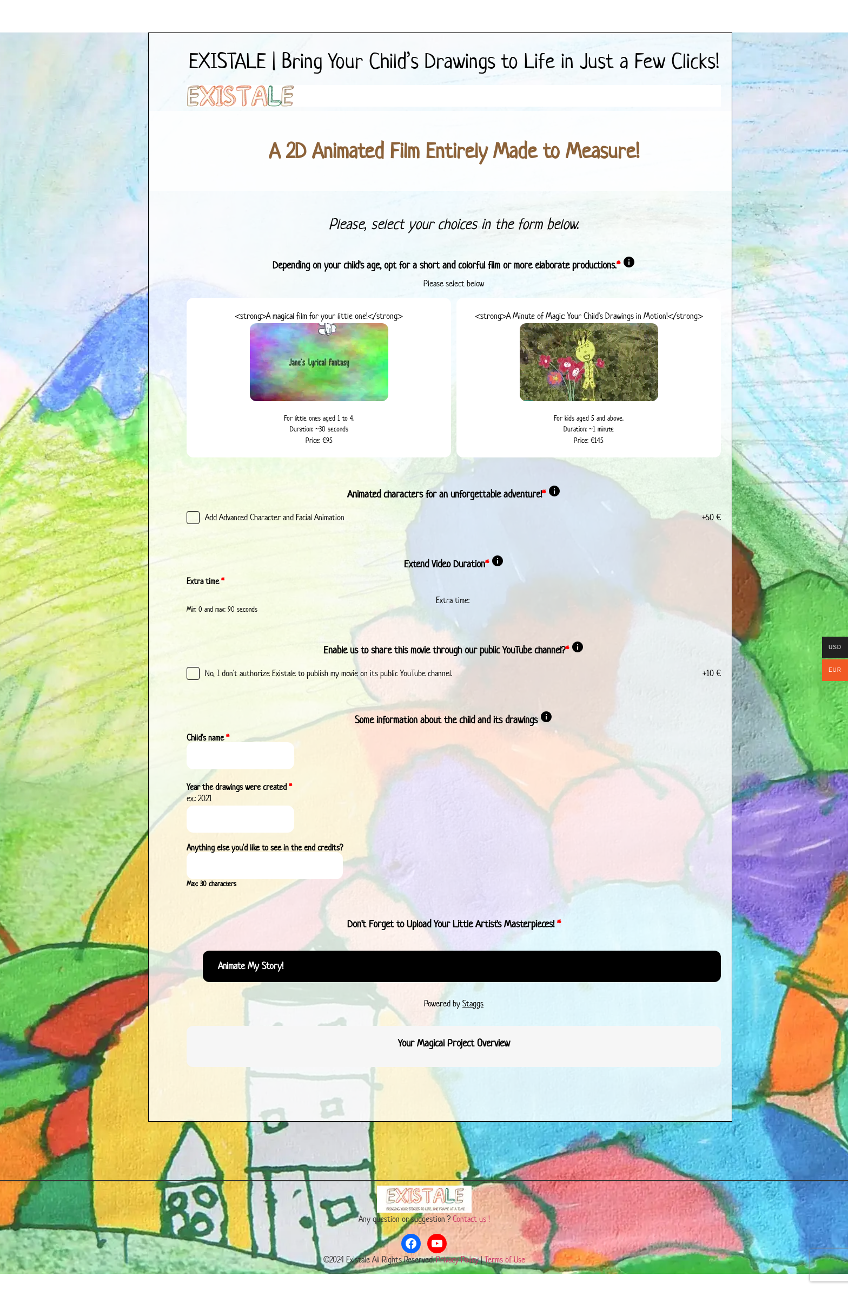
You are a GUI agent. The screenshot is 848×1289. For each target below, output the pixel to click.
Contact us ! (471, 1219)
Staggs (472, 1003)
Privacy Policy (457, 1259)
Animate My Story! (250, 966)
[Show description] (628, 265)
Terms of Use (505, 1259)
